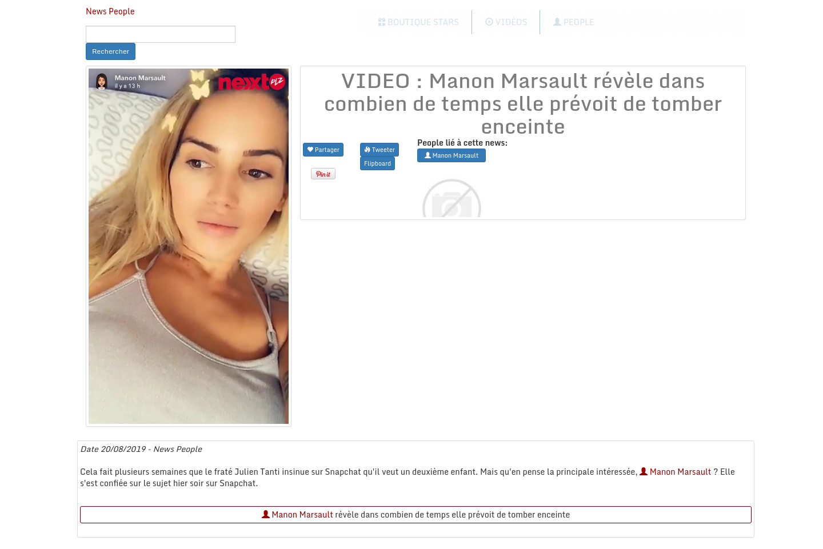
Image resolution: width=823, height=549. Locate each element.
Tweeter (379, 149)
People (573, 22)
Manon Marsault (675, 471)
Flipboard (377, 163)
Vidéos (506, 22)
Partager (323, 149)
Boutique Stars (419, 22)
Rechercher (110, 51)
